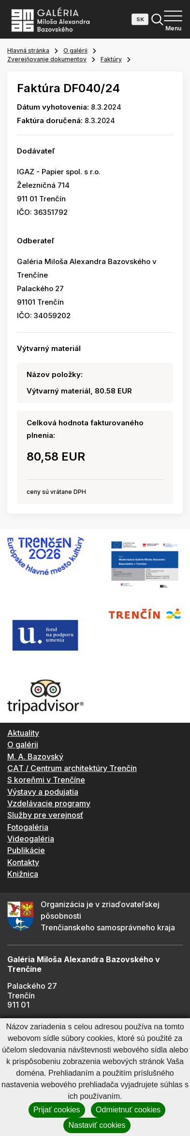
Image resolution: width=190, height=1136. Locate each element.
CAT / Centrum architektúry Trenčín (72, 768)
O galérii (75, 50)
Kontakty (23, 862)
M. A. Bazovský (35, 756)
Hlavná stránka (28, 50)
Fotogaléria (27, 827)
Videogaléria (30, 838)
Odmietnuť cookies (128, 1110)
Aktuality (23, 733)
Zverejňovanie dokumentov (47, 59)
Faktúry (111, 59)
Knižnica (22, 874)
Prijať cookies (56, 1110)
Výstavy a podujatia (42, 792)
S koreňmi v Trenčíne (46, 780)
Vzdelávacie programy (48, 803)
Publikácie (26, 850)
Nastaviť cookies (96, 1125)
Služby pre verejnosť (45, 815)
